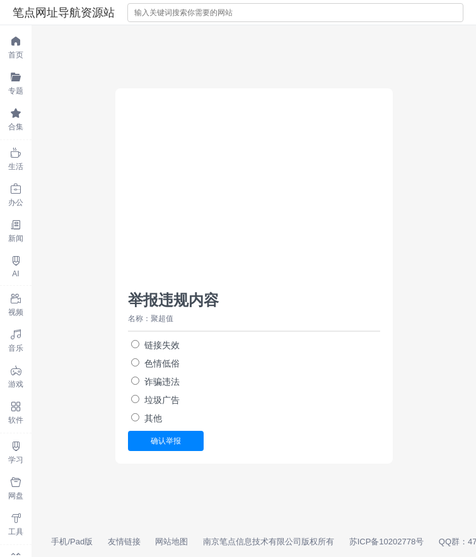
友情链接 (124, 541)
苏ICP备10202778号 (386, 541)
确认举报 (166, 441)
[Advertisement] (254, 195)
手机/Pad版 (72, 541)
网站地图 (171, 541)
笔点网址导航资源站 (64, 12)
